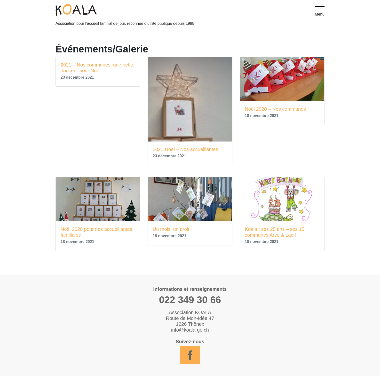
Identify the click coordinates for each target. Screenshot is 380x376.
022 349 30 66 (190, 299)
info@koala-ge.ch (190, 330)
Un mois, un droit (171, 229)
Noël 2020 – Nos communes (275, 109)
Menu (320, 10)
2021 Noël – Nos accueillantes (185, 149)
